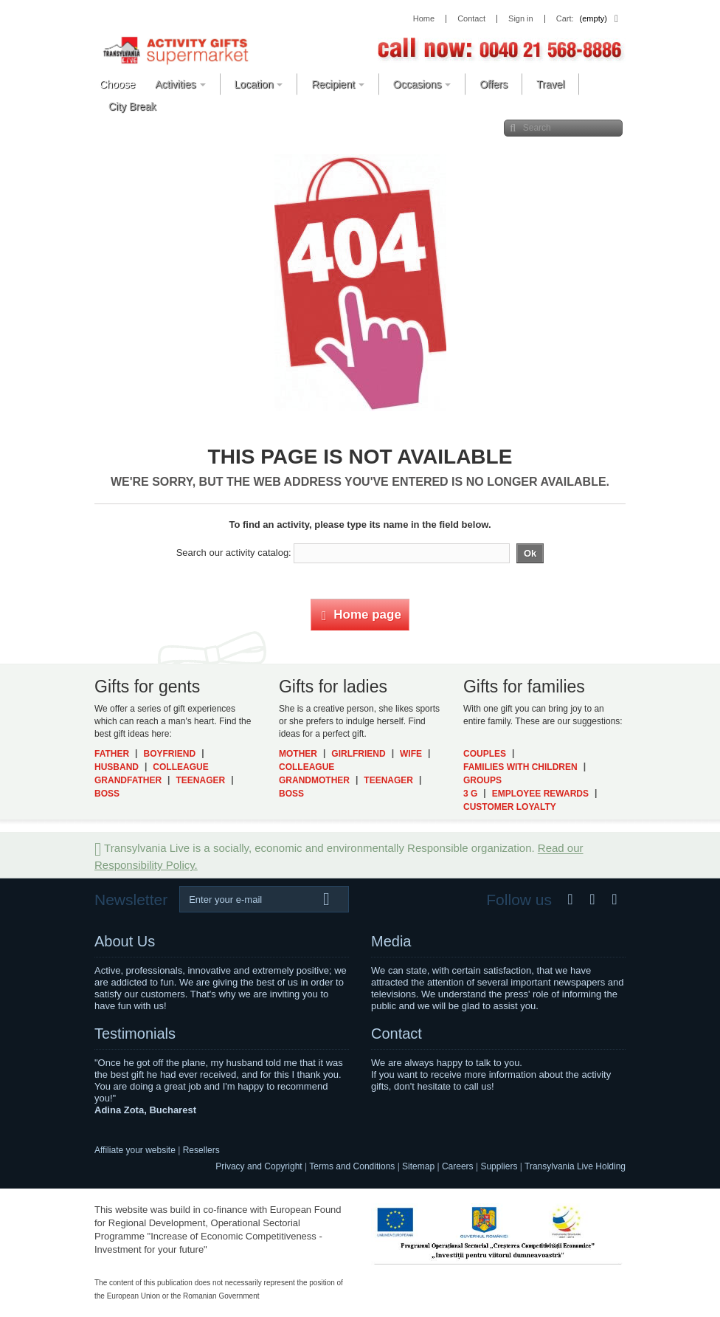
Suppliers (498, 1166)
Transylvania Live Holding (575, 1166)
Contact (396, 1033)
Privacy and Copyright (258, 1166)
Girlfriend (358, 754)
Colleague (180, 767)
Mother (298, 754)
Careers (458, 1166)
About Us (124, 941)
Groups (482, 780)
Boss (107, 793)
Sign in (520, 19)
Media (391, 941)
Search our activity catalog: (233, 552)
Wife (411, 754)
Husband (116, 767)
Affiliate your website (135, 1150)
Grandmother (314, 780)
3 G (470, 793)
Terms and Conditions (352, 1166)
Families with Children (520, 767)
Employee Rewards (540, 793)
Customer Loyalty (509, 807)
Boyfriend (169, 754)
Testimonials (135, 1033)
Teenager (200, 780)
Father (111, 754)
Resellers (201, 1150)
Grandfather (128, 780)
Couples (484, 754)
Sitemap (418, 1166)
